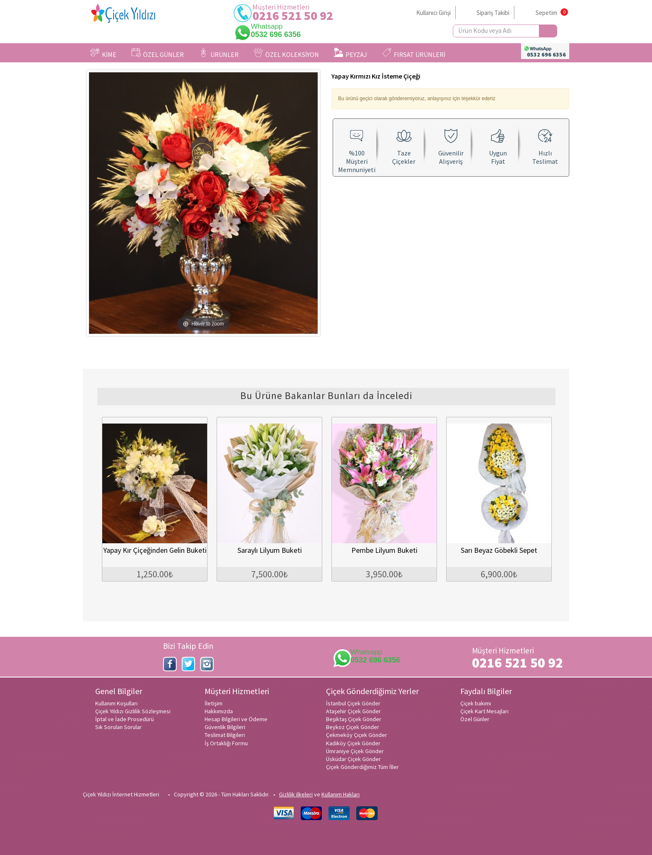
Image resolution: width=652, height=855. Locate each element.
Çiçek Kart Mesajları (484, 711)
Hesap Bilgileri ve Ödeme (236, 719)
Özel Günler (474, 719)
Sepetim (546, 13)
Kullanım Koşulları (116, 703)
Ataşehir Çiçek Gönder (353, 711)
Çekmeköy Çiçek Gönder (356, 735)
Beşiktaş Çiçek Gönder (353, 719)
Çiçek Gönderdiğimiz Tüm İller (362, 767)
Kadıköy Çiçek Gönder (353, 743)
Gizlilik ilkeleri (296, 794)
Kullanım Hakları (340, 794)
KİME (103, 53)
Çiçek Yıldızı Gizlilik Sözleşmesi (132, 711)
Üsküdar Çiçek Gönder (353, 759)
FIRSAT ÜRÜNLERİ (413, 53)
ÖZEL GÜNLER (157, 53)
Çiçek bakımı (475, 703)
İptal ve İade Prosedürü (124, 719)
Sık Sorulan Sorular (118, 727)
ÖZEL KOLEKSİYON (286, 53)
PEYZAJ (350, 53)
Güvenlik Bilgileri (225, 727)
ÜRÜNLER (219, 53)
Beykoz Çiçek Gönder (352, 727)
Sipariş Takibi (493, 13)
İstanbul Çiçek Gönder (353, 703)
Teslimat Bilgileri (225, 735)
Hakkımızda (219, 711)
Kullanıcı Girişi (433, 13)
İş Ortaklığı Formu (226, 743)
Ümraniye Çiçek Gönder (355, 751)
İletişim (213, 703)
